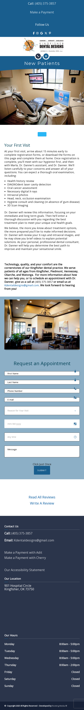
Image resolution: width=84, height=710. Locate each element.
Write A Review (42, 503)
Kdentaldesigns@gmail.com (21, 285)
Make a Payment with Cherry (25, 558)
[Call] (38, 56)
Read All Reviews (42, 497)
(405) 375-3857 (45, 3)
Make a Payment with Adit (23, 552)
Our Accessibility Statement (24, 570)
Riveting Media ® (59, 705)
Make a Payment (42, 12)
